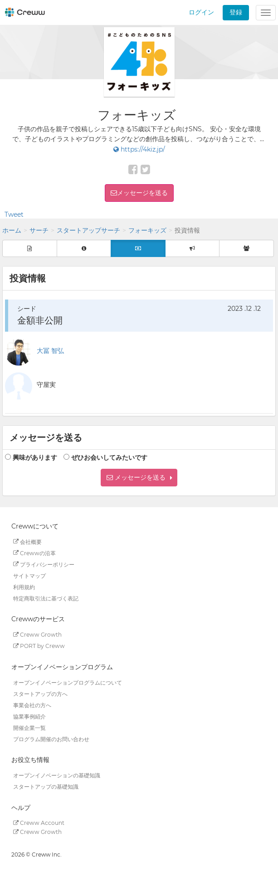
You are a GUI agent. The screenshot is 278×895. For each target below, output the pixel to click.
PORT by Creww (39, 646)
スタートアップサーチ (88, 230)
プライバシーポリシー (43, 564)
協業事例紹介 (29, 716)
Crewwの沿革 (34, 552)
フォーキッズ (147, 230)
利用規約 (24, 586)
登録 (235, 12)
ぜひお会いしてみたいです (109, 457)
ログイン (201, 12)
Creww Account (38, 822)
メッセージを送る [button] (142, 193)
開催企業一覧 (29, 727)
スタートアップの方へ (40, 693)
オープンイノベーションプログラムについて (67, 682)
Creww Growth (37, 634)
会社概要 (27, 541)
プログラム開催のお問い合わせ (51, 738)
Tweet (14, 214)
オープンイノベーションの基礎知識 (56, 775)
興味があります (35, 457)
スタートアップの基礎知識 (45, 786)
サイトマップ (29, 575)
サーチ (39, 230)
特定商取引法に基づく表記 (45, 598)
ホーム (11, 230)
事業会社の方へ (32, 704)
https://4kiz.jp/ (139, 149)
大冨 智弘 (50, 351)
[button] (139, 477)
